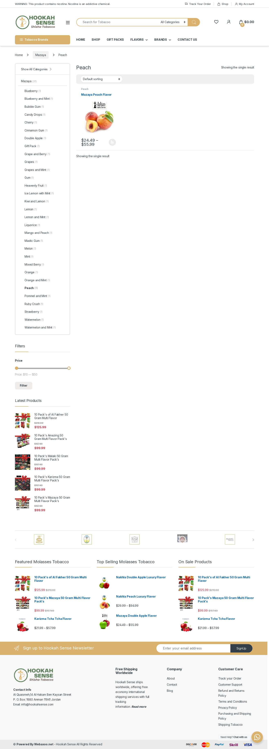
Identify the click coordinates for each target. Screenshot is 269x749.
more (142, 706)
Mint (27, 256)
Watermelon (32, 319)
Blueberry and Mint (37, 98)
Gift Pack (30, 146)
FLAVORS (137, 39)
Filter (23, 385)
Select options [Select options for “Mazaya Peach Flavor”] (112, 142)
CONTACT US (187, 39)
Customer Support (230, 684)
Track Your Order (198, 4)
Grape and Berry (35, 154)
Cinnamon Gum (34, 130)
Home (19, 55)
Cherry (29, 122)
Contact (172, 684)
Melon (28, 248)
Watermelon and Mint (38, 327)
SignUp (241, 648)
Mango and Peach (36, 232)
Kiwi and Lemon (35, 201)
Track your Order (229, 678)
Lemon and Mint (35, 217)
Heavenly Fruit (34, 185)
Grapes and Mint (35, 169)
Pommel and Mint (35, 296)
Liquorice (30, 225)
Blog (170, 690)
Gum (27, 177)
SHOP (96, 39)
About (171, 678)
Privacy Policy (227, 707)
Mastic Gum (32, 240)
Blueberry (31, 91)
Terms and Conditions (232, 701)
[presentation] (253, 539)
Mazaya (40, 55)
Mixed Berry (32, 264)
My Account (244, 4)
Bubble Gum (32, 106)
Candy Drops (33, 114)
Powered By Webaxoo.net (35, 744)
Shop (222, 4)
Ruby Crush (32, 304)
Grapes (29, 161)
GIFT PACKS (115, 39)
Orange (29, 272)
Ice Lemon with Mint (37, 193)
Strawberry (32, 311)
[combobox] (117, 22)
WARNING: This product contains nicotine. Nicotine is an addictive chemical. (62, 4)
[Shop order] (101, 78)
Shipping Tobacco (230, 724)
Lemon (29, 209)
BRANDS (160, 39)
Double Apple (33, 138)
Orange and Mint (35, 280)
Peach (85, 89)
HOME (80, 39)
